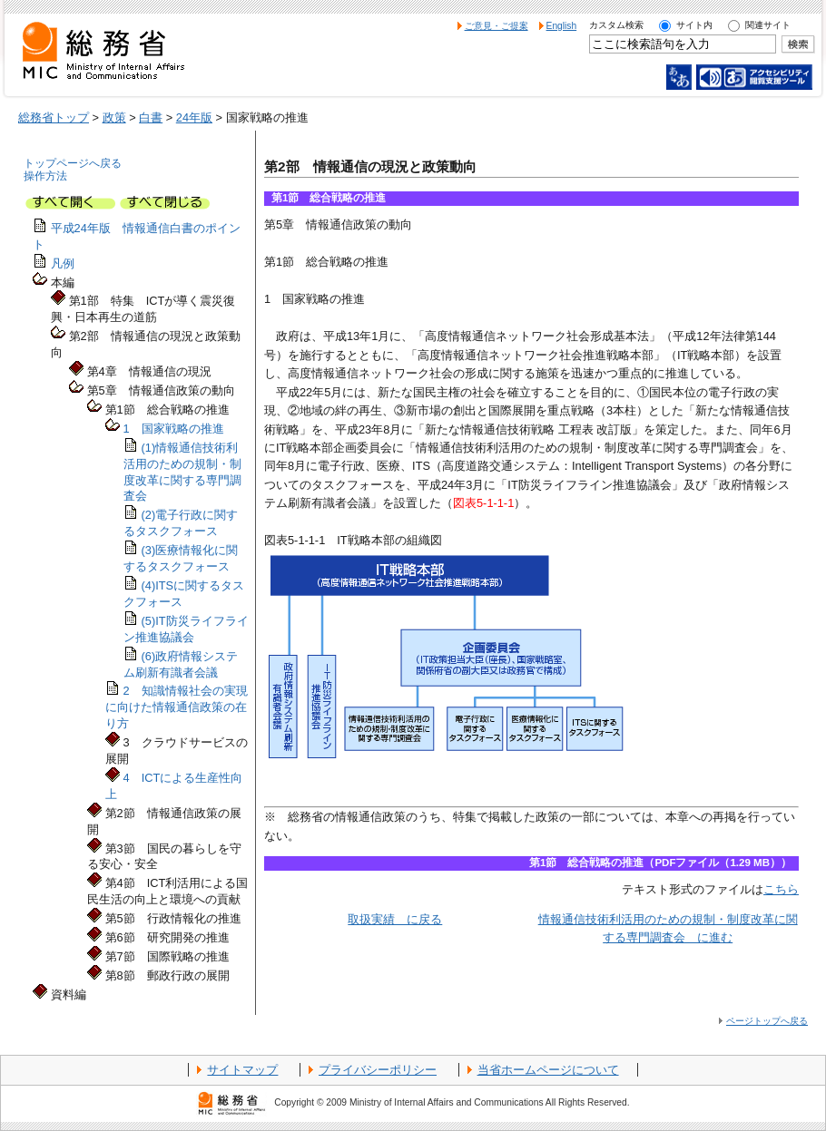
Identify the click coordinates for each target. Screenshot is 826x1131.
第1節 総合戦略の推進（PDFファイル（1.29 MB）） (660, 862)
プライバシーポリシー (378, 1070)
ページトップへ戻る (767, 1021)
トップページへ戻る (73, 163)
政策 (114, 117)
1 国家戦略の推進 (172, 428)
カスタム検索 (616, 25)
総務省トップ (53, 117)
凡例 (62, 263)
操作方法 (45, 176)
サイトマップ (242, 1070)
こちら (781, 889)
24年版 (194, 117)
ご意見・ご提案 (496, 26)
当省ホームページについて (548, 1070)
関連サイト (768, 25)
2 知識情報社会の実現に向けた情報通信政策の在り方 (176, 707)
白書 (150, 117)
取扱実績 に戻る (395, 919)
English (561, 26)
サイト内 (694, 25)
